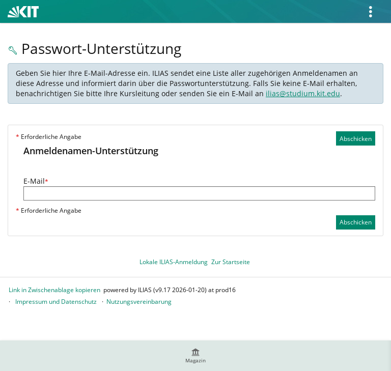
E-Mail (35, 181)
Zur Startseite (230, 262)
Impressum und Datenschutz (56, 301)
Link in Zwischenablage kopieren (54, 290)
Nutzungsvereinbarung (139, 301)
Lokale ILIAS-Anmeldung (173, 262)
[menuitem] (195, 355)
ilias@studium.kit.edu (303, 93)
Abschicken (356, 138)
